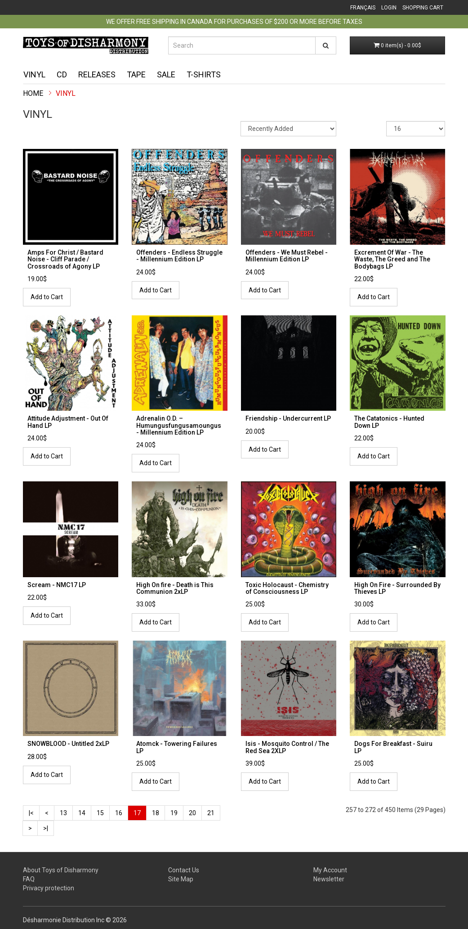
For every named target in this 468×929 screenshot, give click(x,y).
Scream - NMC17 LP (56, 584)
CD (62, 74)
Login (389, 7)
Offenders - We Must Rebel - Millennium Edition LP (286, 256)
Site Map (180, 879)
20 (192, 813)
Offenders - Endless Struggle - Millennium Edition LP (179, 256)
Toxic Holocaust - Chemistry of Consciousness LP (287, 588)
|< (31, 813)
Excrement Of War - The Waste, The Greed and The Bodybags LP (392, 259)
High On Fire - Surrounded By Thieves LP (397, 588)
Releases (97, 74)
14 (81, 813)
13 (63, 813)
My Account (330, 870)
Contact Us (183, 870)
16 (118, 813)
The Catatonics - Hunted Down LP (389, 422)
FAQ (29, 879)
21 (210, 813)
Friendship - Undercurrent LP (288, 418)
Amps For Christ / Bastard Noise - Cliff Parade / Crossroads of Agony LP (65, 259)
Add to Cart (47, 297)
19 (174, 813)
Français (362, 7)
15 (100, 813)
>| (45, 828)
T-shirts (204, 74)
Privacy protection (48, 888)
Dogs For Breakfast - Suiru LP (393, 747)
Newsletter (328, 879)
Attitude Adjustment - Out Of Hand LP (67, 422)
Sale (166, 74)
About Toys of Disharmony (60, 870)
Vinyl (34, 74)
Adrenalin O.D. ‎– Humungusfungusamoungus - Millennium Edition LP (178, 425)
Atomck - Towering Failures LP (176, 747)
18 (155, 813)
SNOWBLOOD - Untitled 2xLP (68, 743)
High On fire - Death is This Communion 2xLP (175, 588)
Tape (136, 74)
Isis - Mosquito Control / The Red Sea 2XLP (287, 747)
